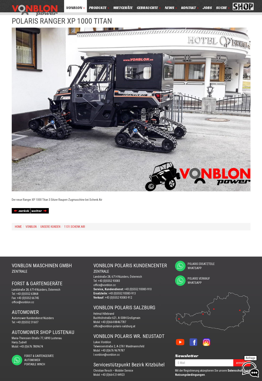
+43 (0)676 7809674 (31, 346)
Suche (223, 8)
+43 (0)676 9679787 (113, 350)
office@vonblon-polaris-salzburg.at (114, 326)
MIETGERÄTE (123, 8)
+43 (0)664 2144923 (113, 374)
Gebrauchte (149, 8)
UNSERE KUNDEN (50, 226)
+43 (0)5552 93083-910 (138, 289)
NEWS (171, 8)
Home (18, 226)
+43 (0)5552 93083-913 (122, 293)
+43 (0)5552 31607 (27, 322)
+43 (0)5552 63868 (27, 293)
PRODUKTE (99, 8)
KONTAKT (190, 8)
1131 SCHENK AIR (74, 226)
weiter (39, 211)
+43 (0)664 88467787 (113, 322)
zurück (21, 211)
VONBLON (75, 8)
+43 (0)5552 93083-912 (118, 297)
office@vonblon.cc (23, 302)
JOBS (207, 8)
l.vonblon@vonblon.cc (106, 354)
